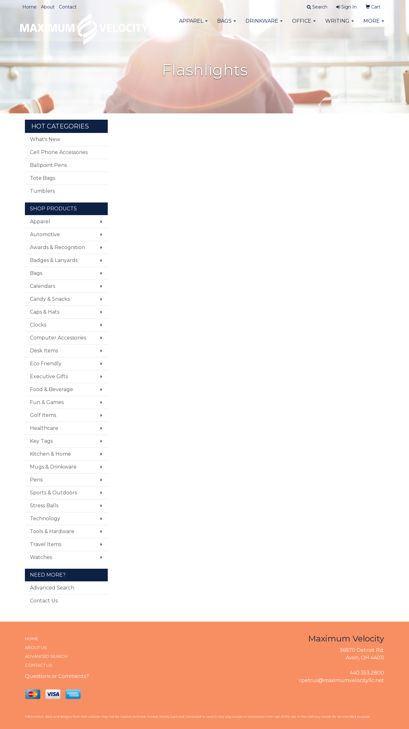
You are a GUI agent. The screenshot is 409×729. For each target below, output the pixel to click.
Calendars (42, 286)
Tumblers (42, 191)
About (48, 7)
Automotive (45, 234)
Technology (45, 518)
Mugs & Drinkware (53, 467)
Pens (36, 480)
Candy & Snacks (50, 299)
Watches (41, 557)
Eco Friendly (45, 364)
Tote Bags (42, 178)
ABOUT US (36, 647)
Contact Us (44, 601)
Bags (226, 25)
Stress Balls (44, 506)
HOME (31, 638)
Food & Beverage (51, 389)
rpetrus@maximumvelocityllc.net (341, 680)
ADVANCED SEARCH (46, 656)
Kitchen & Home (50, 454)
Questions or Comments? (57, 676)
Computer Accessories (58, 338)
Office (304, 25)
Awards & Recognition (57, 247)
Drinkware (264, 25)
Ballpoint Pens (48, 165)
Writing (339, 25)
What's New (45, 139)
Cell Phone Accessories (59, 152)
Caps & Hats (44, 312)
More (373, 25)
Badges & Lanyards (54, 260)
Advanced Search (52, 588)
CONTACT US (38, 665)
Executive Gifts (49, 376)
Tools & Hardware (52, 531)
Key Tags (41, 441)
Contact (68, 7)
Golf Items (43, 415)
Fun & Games (47, 402)
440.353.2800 (367, 673)
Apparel (193, 25)
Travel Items (45, 544)
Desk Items (44, 351)
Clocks (38, 325)
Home (29, 7)
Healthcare (44, 428)
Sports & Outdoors (53, 493)
